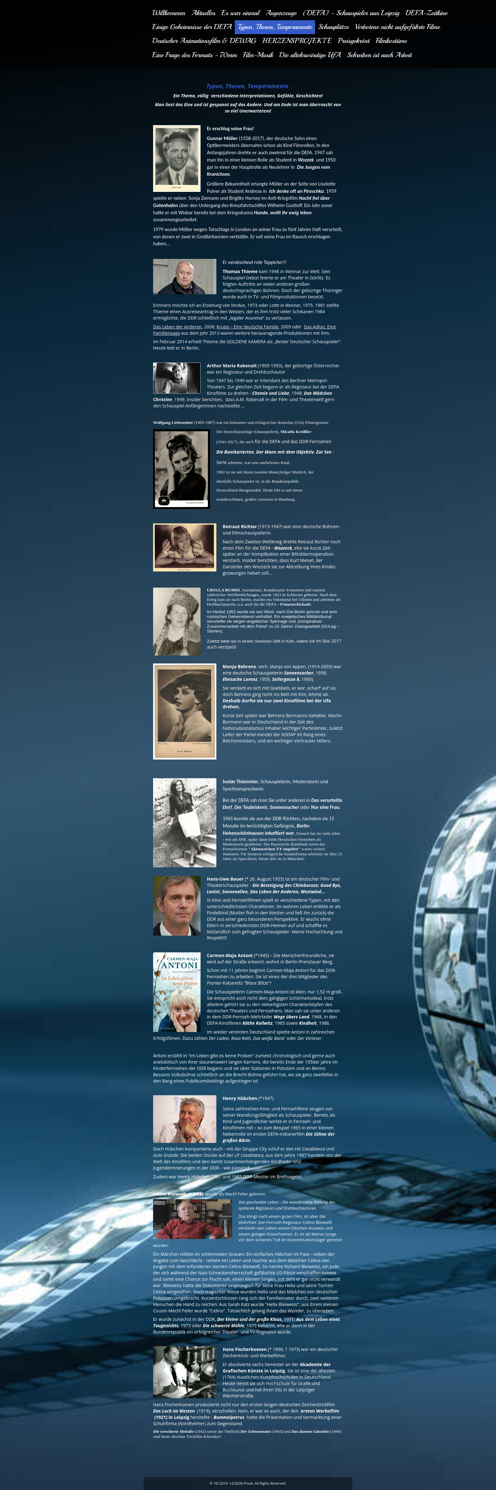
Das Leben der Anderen (177, 327)
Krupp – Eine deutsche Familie (247, 327)
